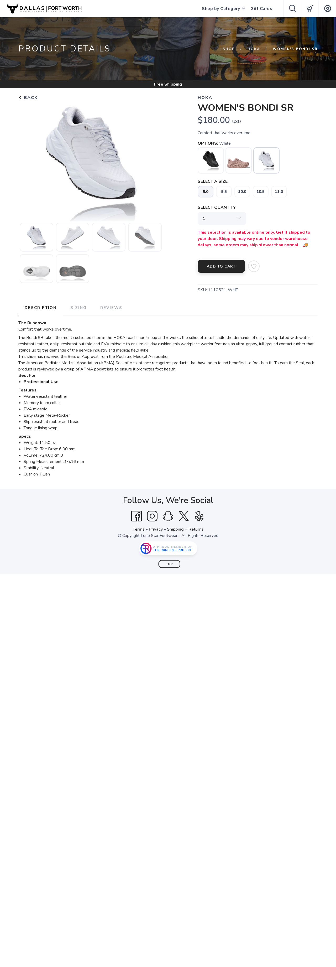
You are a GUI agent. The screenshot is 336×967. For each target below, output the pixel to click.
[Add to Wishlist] (254, 266)
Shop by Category (221, 9)
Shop (229, 49)
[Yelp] (199, 516)
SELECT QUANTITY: (217, 207)
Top (169, 564)
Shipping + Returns (185, 529)
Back (28, 98)
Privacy (156, 529)
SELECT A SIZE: (213, 181)
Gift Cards (261, 9)
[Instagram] (152, 516)
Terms (139, 529)
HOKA (254, 49)
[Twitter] (184, 516)
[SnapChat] (168, 516)
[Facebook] (136, 516)
